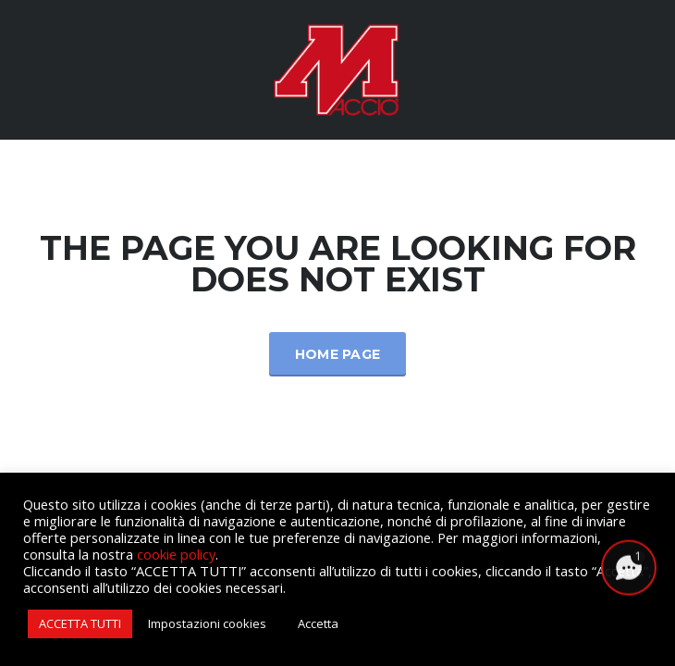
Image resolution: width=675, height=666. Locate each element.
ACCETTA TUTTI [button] (80, 623)
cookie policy (176, 554)
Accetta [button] (318, 623)
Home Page (338, 354)
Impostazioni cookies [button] (207, 623)
